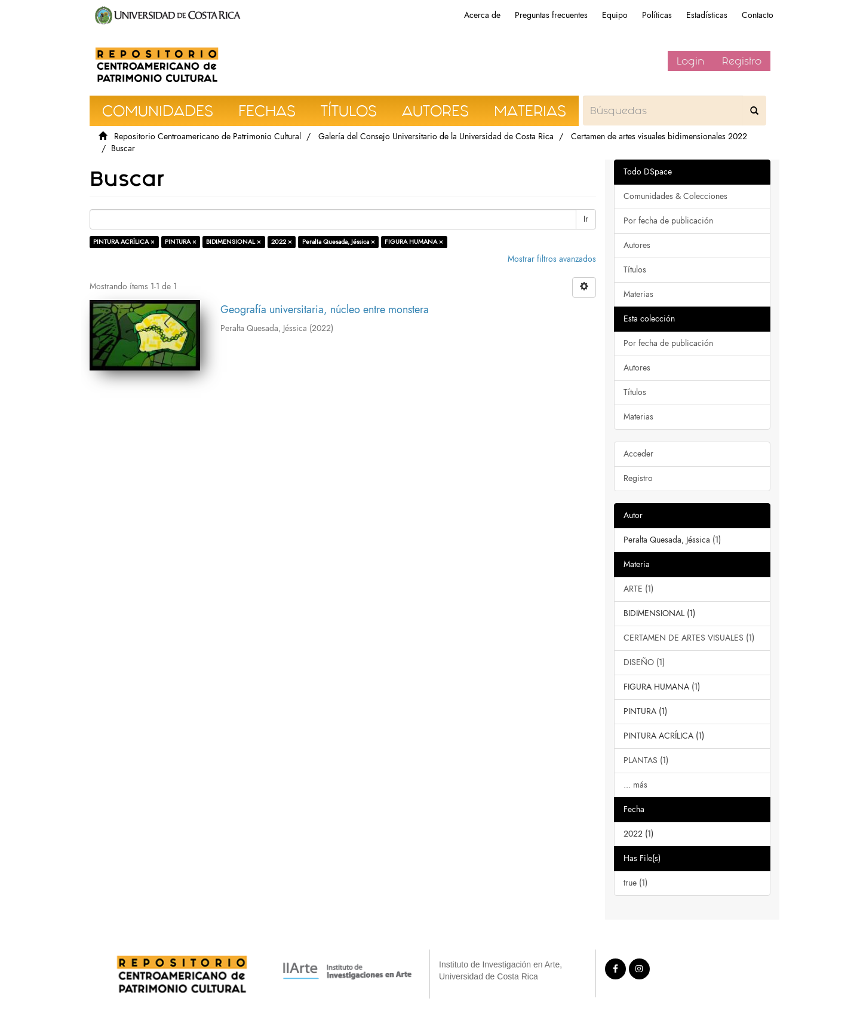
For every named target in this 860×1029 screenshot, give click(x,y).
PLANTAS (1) (646, 760)
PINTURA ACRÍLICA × (124, 241)
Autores (637, 245)
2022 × (281, 241)
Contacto (757, 15)
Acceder (638, 454)
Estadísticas (706, 15)
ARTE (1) (638, 589)
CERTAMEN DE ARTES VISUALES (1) (689, 638)
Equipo (615, 15)
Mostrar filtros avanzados (552, 259)
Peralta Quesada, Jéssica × (338, 241)
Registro (741, 61)
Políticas (657, 15)
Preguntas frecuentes (551, 15)
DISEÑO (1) (644, 662)
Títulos (635, 269)
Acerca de (482, 15)
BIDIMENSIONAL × (233, 241)
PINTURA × (180, 241)
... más (635, 785)
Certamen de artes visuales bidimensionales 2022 (659, 136)
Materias (638, 294)
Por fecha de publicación (668, 220)
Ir (585, 219)
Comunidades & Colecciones (675, 196)
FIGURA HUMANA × (414, 241)
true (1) (635, 883)
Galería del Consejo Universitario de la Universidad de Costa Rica (436, 136)
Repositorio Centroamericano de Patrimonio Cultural (207, 136)
